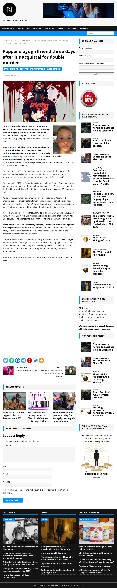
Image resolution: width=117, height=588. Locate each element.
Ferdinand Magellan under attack (94, 566)
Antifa (95, 212)
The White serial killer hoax (102, 253)
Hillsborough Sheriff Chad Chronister (28, 156)
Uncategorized (102, 250)
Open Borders (97, 191)
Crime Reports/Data (67, 28)
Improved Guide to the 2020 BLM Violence (56, 564)
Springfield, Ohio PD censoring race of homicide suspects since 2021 (20, 569)
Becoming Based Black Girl (102, 158)
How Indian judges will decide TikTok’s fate (17, 576)
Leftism (102, 213)
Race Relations (104, 154)
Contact (84, 28)
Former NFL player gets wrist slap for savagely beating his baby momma (64, 416)
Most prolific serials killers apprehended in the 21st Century (56, 547)
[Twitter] (5, 360)
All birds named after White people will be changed (95, 554)
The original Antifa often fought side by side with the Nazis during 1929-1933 (103, 221)
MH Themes (79, 585)
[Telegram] (23, 360)
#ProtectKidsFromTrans (29, 28)
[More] (41, 360)
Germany (96, 213)
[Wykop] (35, 360)
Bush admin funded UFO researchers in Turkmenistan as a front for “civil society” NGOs (103, 177)
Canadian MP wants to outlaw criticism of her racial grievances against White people (18, 555)
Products (49, 28)
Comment (7, 445)
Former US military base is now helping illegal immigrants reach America (103, 199)
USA (16, 40)
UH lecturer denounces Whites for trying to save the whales (95, 571)
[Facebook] (17, 360)
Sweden (95, 282)
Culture (95, 154)
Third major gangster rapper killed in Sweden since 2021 (14, 415)
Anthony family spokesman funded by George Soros (57, 571)
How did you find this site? (91, 63)
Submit (96, 74)
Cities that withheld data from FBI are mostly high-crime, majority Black (20, 563)
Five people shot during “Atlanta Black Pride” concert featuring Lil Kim (38, 416)
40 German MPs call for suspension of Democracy (20, 547)
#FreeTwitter (8, 28)
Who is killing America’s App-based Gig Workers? (101, 269)
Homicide (96, 235)
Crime (95, 250)
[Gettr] (29, 360)
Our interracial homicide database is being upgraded (103, 128)
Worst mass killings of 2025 (101, 239)
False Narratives (103, 212)
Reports (95, 123)
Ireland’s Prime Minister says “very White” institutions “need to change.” (96, 560)
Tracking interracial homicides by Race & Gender (103, 411)
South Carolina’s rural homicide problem (102, 143)
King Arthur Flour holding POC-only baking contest (95, 547)
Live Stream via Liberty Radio (97, 438)
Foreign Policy (97, 168)
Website (6, 482)
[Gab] (11, 360)
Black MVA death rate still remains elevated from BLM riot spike (57, 558)
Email (5, 474)
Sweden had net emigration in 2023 (103, 286)
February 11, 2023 (13, 75)
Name (5, 466)
